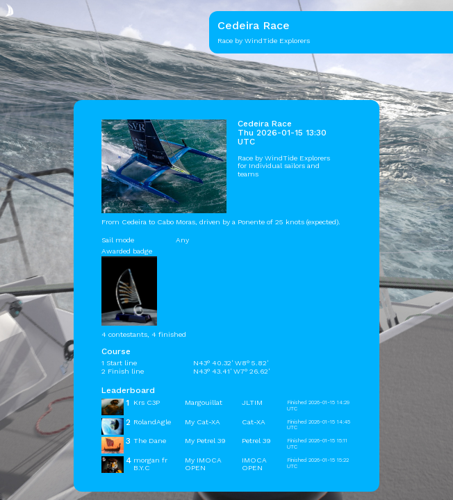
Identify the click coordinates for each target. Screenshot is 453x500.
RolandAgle (152, 421)
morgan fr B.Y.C (150, 464)
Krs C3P (146, 402)
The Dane (149, 440)
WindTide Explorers (297, 157)
